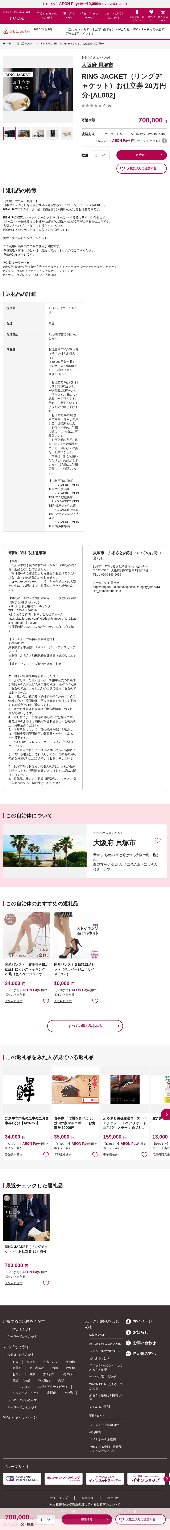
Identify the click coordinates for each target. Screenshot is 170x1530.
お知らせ (137, 1332)
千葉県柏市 (110, 1154)
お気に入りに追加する (138, 168)
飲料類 (70, 1368)
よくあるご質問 (99, 1406)
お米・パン (50, 1362)
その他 (68, 1392)
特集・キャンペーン (89, 15)
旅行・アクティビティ (53, 1386)
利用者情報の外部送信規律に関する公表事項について (84, 1504)
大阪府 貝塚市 (97, 65)
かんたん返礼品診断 (102, 1376)
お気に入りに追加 (157, 840)
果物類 (70, 1362)
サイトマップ (59, 1498)
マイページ (139, 1321)
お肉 (15, 1362)
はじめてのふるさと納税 (105, 1343)
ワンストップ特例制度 (104, 1425)
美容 (61, 1380)
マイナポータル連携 (102, 1439)
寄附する (142, 155)
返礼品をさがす (69, 15)
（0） (110, 105)
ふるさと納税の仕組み (104, 1351)
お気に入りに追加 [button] (46, 1001)
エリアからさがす (19, 1329)
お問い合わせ (141, 1343)
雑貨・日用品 (21, 1380)
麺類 (32, 1374)
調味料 (67, 1374)
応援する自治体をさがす (47, 15)
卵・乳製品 (36, 1368)
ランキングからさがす (22, 1400)
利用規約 (113, 1498)
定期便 (51, 1392)
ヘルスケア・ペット (26, 1392)
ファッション (21, 1386)
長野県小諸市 (63, 1154)
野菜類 (17, 1368)
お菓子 (17, 1374)
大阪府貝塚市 (13, 1001)
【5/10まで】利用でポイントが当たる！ (83, 4)
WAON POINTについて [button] (164, 140)
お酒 (55, 1368)
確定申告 (95, 1432)
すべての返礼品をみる (85, 1026)
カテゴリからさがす (20, 1354)
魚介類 (30, 1362)
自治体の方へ (141, 1354)
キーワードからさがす (22, 1336)
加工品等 (49, 1374)
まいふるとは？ (99, 1358)
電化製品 (44, 1380)
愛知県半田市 (13, 1154)
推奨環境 (88, 1498)
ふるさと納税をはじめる (114, 15)
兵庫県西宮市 (161, 1154)
